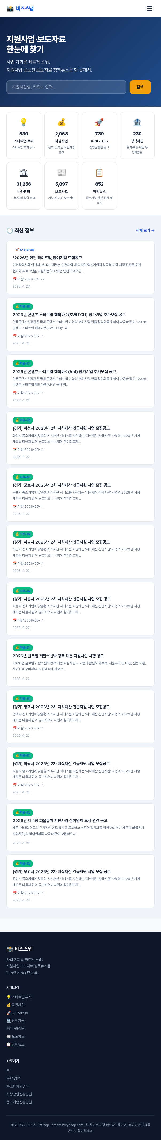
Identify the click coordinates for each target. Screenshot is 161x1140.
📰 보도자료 (15, 1036)
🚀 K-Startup (17, 1013)
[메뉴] (149, 8)
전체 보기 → (145, 230)
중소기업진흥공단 (19, 1102)
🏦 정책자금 (15, 1020)
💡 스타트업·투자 (19, 997)
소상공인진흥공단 (19, 1094)
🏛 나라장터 (15, 1028)
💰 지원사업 (15, 1005)
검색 (140, 87)
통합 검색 (13, 1078)
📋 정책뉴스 (15, 1044)
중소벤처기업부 (17, 1086)
